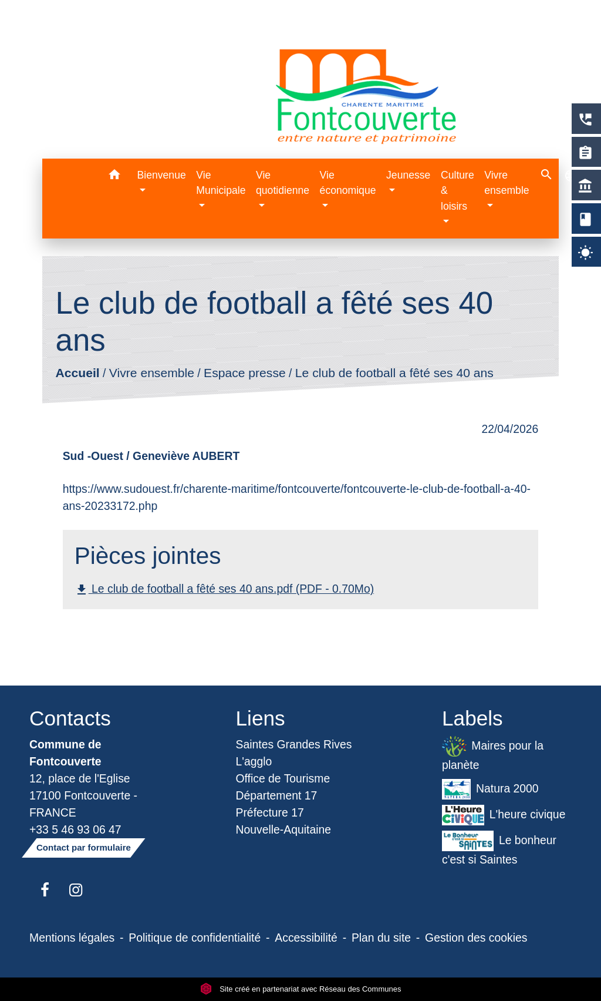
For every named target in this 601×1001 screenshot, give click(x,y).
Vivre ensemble (151, 373)
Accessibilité (306, 937)
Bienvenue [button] (161, 175)
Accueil (77, 373)
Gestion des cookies (476, 937)
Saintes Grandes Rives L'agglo (294, 753)
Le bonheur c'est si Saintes (499, 848)
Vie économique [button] (348, 182)
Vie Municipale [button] (220, 182)
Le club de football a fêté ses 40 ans (394, 373)
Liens (260, 718)
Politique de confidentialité (195, 937)
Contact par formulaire (83, 847)
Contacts (70, 718)
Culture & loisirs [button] (457, 190)
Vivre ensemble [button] (506, 182)
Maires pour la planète (492, 753)
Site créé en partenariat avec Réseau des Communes (300, 989)
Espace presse (245, 373)
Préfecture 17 (270, 812)
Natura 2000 (490, 789)
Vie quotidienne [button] (282, 182)
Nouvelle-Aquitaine (284, 829)
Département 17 (277, 795)
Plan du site (381, 937)
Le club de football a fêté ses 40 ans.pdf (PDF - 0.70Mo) (224, 589)
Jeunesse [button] (408, 175)
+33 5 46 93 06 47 (75, 829)
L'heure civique (503, 815)
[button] (114, 176)
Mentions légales (71, 937)
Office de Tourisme (283, 778)
